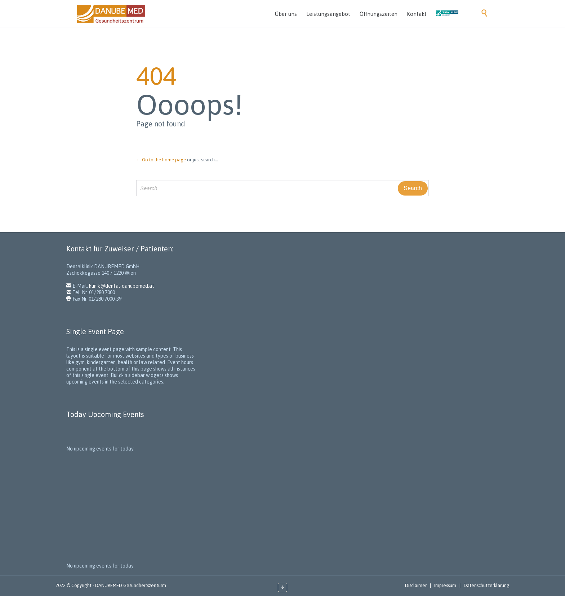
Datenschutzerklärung (487, 585)
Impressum (445, 585)
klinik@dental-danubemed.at (121, 286)
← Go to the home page (161, 159)
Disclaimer (416, 585)
